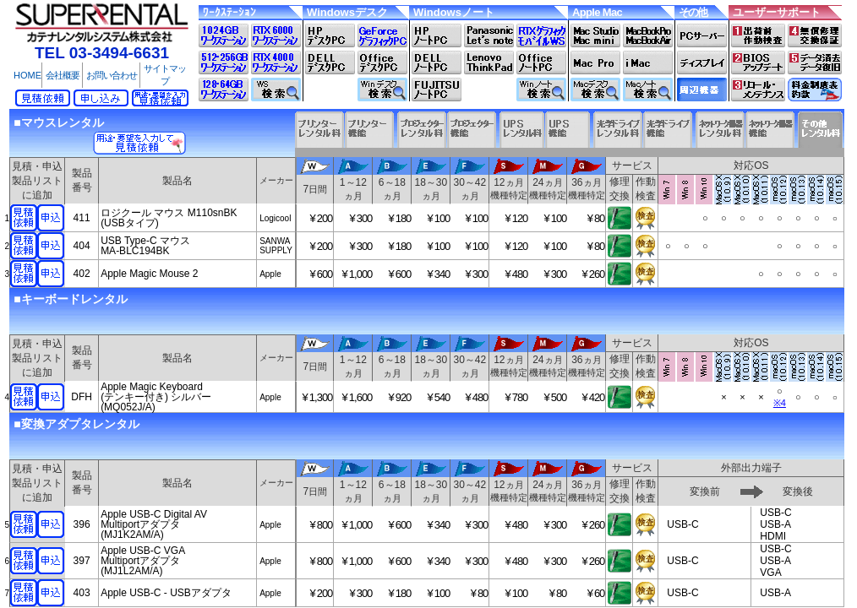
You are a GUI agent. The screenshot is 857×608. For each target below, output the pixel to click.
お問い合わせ (111, 75)
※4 (779, 403)
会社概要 (62, 75)
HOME (27, 75)
